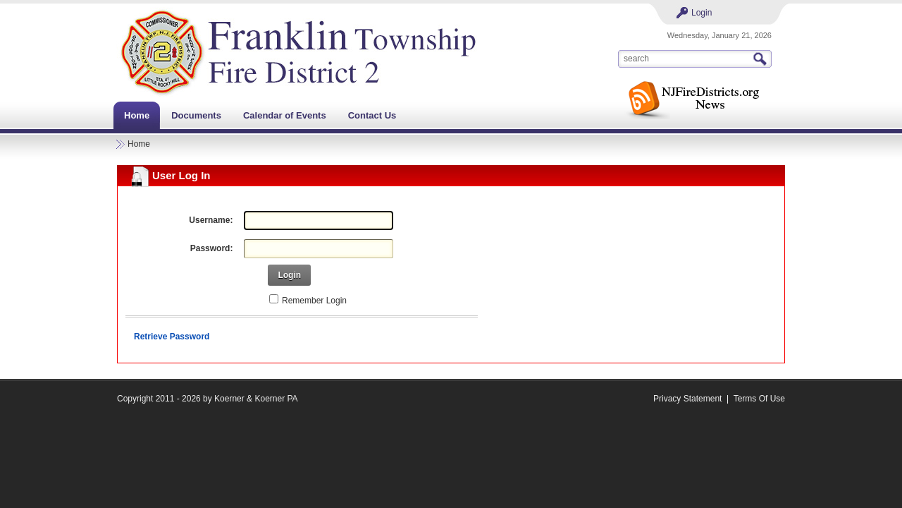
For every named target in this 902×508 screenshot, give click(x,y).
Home (139, 144)
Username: (211, 220)
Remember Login (314, 301)
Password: (211, 248)
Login (701, 13)
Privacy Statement (687, 399)
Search (762, 59)
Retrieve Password (171, 336)
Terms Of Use (759, 399)
